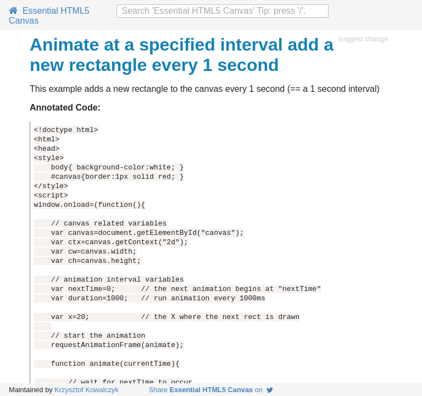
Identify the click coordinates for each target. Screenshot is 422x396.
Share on (211, 390)
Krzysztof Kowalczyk (86, 390)
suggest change (363, 39)
